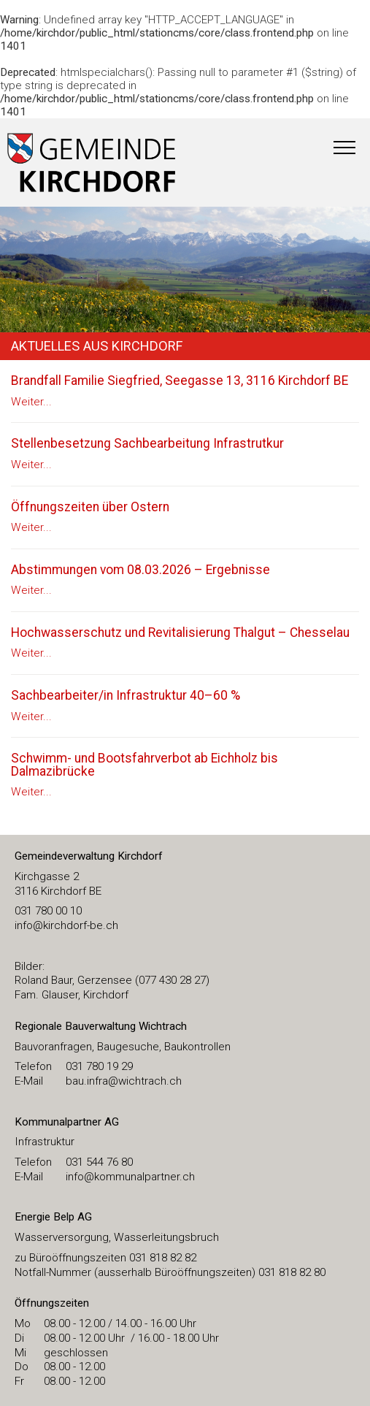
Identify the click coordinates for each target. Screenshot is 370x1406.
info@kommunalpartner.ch (130, 1176)
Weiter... (31, 401)
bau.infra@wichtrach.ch (124, 1081)
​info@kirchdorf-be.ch (66, 925)
